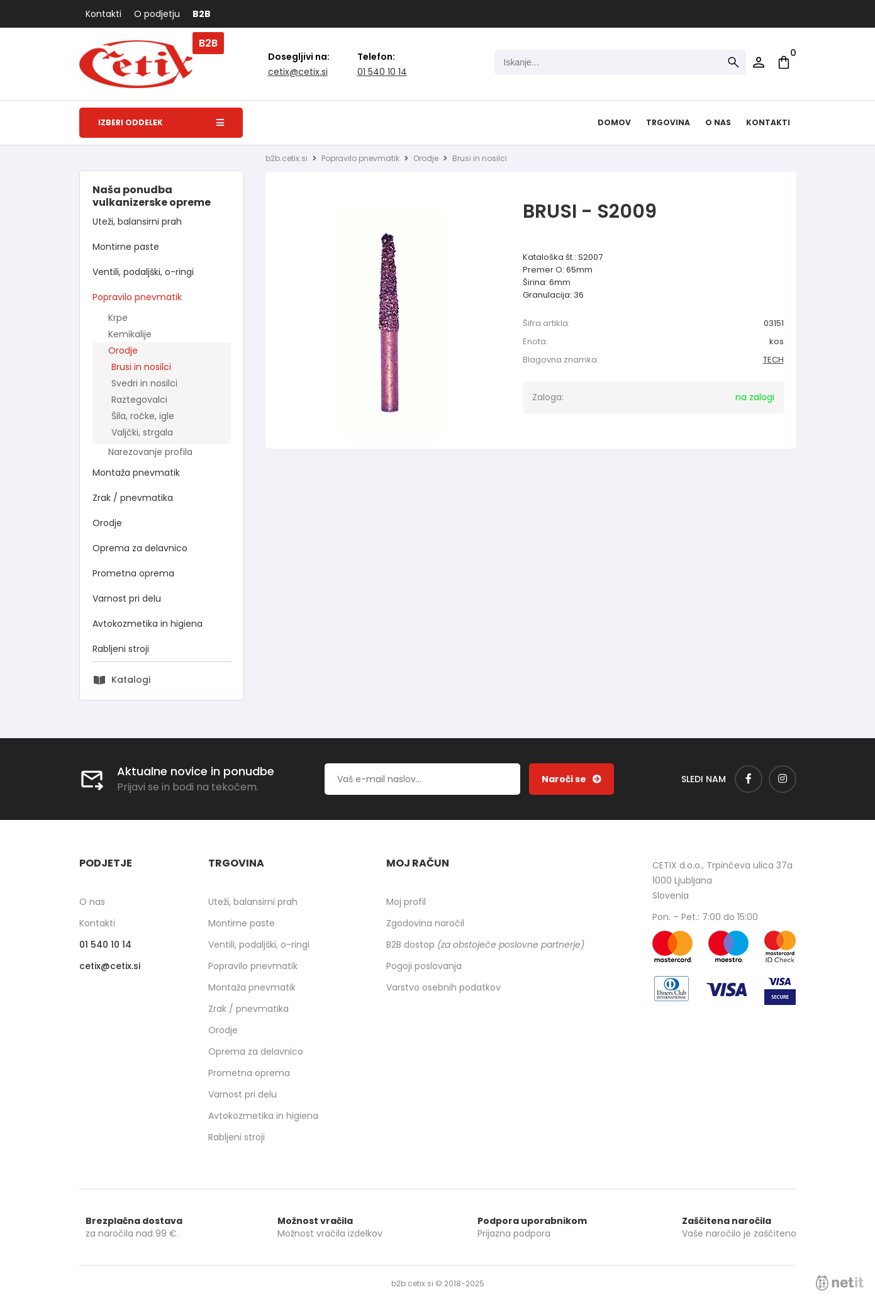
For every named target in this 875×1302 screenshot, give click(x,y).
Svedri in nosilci (144, 383)
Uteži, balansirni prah (137, 221)
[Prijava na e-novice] (571, 779)
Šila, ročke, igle (142, 416)
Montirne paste (125, 246)
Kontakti (103, 14)
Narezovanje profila (150, 452)
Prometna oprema (133, 573)
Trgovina (668, 122)
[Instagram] (782, 779)
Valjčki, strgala (142, 432)
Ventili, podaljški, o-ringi (143, 272)
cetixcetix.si (298, 71)
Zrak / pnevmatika (132, 497)
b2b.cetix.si (286, 158)
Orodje (123, 350)
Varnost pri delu (126, 598)
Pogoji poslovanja (424, 966)
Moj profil (406, 901)
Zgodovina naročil (425, 923)
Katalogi (130, 679)
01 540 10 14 (382, 71)
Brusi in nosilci (141, 367)
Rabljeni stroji (120, 649)
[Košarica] (783, 62)
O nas (718, 122)
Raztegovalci (139, 399)
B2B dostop (485, 944)
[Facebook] (748, 779)
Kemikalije (130, 334)
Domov (614, 122)
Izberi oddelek (161, 122)
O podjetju (157, 14)
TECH (773, 360)
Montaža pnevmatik (136, 472)
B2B (201, 14)
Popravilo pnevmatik (137, 297)
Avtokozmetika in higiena (147, 623)
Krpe (118, 317)
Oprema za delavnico (139, 548)
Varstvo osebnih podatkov (443, 987)
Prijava (758, 62)
